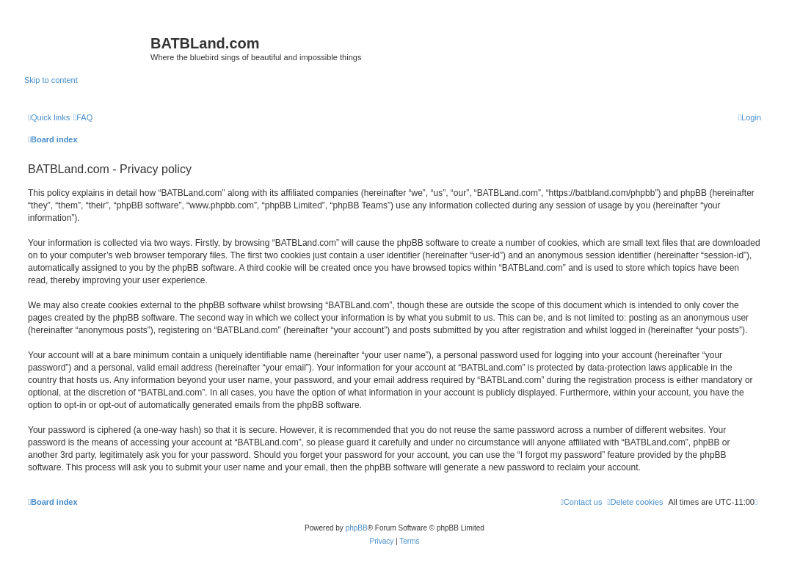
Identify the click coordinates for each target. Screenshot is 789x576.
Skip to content (51, 80)
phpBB (357, 528)
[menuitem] (82, 117)
